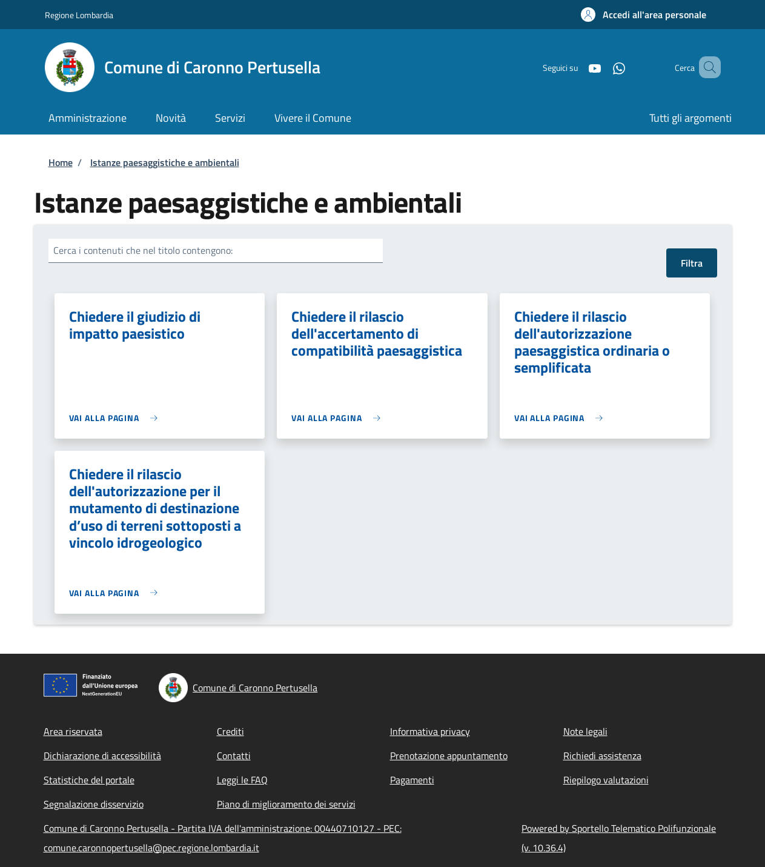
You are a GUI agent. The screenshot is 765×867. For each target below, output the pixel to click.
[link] (116, 417)
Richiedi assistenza (602, 755)
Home (60, 162)
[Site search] (706, 67)
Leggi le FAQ (242, 779)
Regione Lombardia (79, 14)
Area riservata (73, 731)
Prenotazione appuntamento (449, 755)
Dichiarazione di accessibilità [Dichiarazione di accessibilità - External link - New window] (102, 755)
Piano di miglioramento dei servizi (286, 804)
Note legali (585, 731)
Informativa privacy (430, 731)
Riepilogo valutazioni (606, 779)
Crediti (230, 731)
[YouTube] (577, 67)
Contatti (234, 755)
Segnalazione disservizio (94, 804)
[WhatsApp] (601, 67)
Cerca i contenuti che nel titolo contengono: (143, 250)
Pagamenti (412, 779)
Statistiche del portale (89, 779)
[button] (643, 14)
